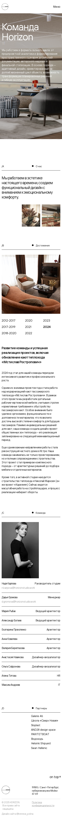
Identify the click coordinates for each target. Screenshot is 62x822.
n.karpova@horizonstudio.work (18, 587)
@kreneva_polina (24, 813)
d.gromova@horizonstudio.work (19, 601)
